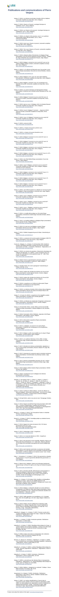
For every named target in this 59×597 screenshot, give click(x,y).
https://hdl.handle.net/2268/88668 (24, 453)
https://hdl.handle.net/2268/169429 (24, 409)
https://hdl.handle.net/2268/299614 (24, 107)
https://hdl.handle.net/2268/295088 (24, 192)
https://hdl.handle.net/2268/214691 (24, 350)
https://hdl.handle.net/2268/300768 (24, 124)
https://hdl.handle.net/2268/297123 (24, 144)
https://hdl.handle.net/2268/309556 (24, 40)
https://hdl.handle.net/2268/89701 (24, 446)
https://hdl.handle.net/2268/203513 (24, 387)
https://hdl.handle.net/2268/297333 (24, 138)
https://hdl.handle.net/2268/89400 (24, 460)
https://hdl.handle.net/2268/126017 (24, 587)
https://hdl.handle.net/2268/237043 (24, 280)
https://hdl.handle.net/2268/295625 (24, 180)
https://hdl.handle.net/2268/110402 (24, 428)
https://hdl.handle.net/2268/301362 (24, 94)
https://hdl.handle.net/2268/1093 (24, 536)
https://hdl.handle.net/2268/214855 (24, 330)
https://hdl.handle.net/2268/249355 (24, 256)
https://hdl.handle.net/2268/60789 (24, 530)
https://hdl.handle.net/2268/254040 (24, 248)
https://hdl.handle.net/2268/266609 (24, 217)
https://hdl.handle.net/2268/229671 (24, 311)
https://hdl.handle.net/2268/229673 (24, 303)
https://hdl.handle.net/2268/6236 (24, 543)
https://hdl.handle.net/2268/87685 (24, 570)
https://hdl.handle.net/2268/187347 (24, 394)
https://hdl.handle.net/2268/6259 (24, 557)
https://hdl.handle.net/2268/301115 (24, 73)
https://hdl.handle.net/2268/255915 (24, 241)
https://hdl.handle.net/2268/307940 (24, 129)
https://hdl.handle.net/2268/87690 (24, 467)
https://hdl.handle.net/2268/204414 (24, 376)
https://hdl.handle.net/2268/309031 (24, 46)
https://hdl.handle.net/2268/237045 (24, 274)
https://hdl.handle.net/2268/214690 (24, 335)
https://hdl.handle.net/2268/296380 (24, 169)
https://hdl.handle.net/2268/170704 (24, 421)
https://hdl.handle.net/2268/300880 (24, 79)
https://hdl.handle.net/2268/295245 (24, 210)
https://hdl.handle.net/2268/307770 (24, 59)
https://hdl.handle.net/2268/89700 (24, 493)
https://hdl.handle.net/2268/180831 (24, 400)
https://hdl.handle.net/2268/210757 (24, 364)
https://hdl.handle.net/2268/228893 (24, 316)
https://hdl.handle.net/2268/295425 (24, 186)
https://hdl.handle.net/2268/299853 (24, 101)
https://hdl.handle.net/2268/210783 (24, 357)
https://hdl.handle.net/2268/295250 (24, 198)
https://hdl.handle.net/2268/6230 (24, 551)
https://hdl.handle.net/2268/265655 (24, 223)
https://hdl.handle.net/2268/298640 (24, 120)
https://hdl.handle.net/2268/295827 (24, 174)
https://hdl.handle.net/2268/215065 (24, 343)
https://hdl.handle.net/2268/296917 (24, 150)
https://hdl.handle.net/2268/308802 (24, 51)
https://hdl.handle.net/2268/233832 (24, 292)
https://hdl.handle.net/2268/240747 (24, 268)
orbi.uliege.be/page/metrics (36, 592)
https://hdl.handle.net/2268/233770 (24, 286)
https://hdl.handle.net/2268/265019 (24, 229)
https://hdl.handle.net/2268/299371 (24, 114)
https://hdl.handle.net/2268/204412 (24, 370)
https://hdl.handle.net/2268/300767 (24, 86)
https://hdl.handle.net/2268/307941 (24, 133)
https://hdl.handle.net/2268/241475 (24, 262)
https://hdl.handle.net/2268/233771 (24, 297)
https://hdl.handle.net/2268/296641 (24, 161)
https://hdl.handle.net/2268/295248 (24, 204)
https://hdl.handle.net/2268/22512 (24, 522)
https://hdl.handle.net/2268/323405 (24, 21)
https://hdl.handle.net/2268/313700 (24, 33)
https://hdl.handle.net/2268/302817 (24, 66)
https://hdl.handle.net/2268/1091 (24, 564)
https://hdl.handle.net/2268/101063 (24, 437)
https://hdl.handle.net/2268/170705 (24, 415)
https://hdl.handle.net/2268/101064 (24, 432)
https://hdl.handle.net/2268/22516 (24, 577)
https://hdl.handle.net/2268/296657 (24, 156)
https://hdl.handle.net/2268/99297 (24, 476)
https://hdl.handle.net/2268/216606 (24, 322)
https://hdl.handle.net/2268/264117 (24, 235)
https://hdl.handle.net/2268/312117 (24, 27)
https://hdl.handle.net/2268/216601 (24, 500)
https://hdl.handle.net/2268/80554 (24, 509)
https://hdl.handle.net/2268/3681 (24, 516)
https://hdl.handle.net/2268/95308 (24, 484)
